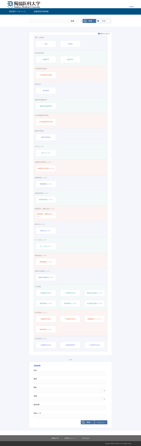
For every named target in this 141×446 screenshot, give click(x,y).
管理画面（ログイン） (70, 438)
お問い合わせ (85, 438)
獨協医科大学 (55, 438)
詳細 (103, 21)
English (131, 6)
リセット (101, 422)
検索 (90, 21)
